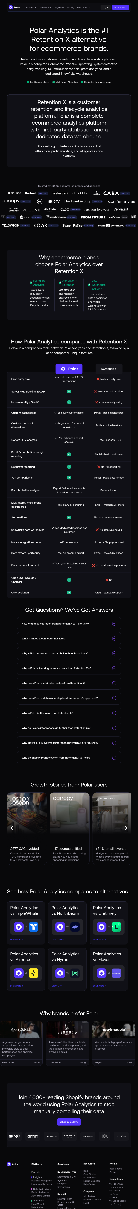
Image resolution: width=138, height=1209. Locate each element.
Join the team (89, 1196)
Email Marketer (38, 1204)
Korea (124, 217)
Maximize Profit (64, 1199)
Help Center (89, 1184)
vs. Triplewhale (116, 1184)
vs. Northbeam (116, 1187)
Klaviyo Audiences (40, 1192)
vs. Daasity (114, 1190)
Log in (105, 7)
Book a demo (115, 1168)
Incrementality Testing (42, 1184)
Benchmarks (89, 1177)
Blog (85, 1171)
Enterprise (62, 1183)
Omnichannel (63, 1187)
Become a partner (92, 1199)
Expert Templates (91, 1181)
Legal (86, 1203)
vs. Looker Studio (117, 1201)
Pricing (112, 1172)
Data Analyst (37, 1207)
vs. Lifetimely (115, 1204)
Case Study (43, 193)
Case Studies (89, 1174)
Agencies (62, 1180)
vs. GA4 (113, 1197)
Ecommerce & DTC (66, 1177)
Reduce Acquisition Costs (66, 1203)
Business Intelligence (41, 1180)
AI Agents (38, 1200)
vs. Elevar (113, 1194)
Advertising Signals (40, 1195)
